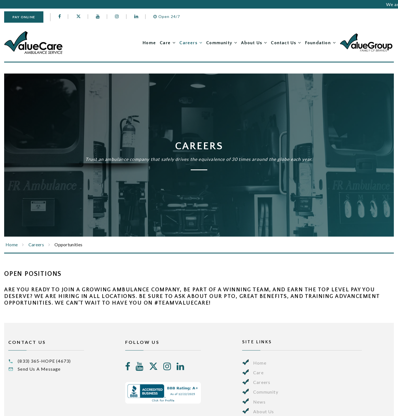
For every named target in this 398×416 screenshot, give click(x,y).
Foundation (318, 42)
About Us (251, 42)
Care (165, 42)
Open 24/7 (166, 16)
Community (219, 42)
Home (149, 42)
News (259, 401)
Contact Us (283, 42)
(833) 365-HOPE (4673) (44, 360)
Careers (188, 42)
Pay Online (23, 17)
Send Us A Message (39, 368)
